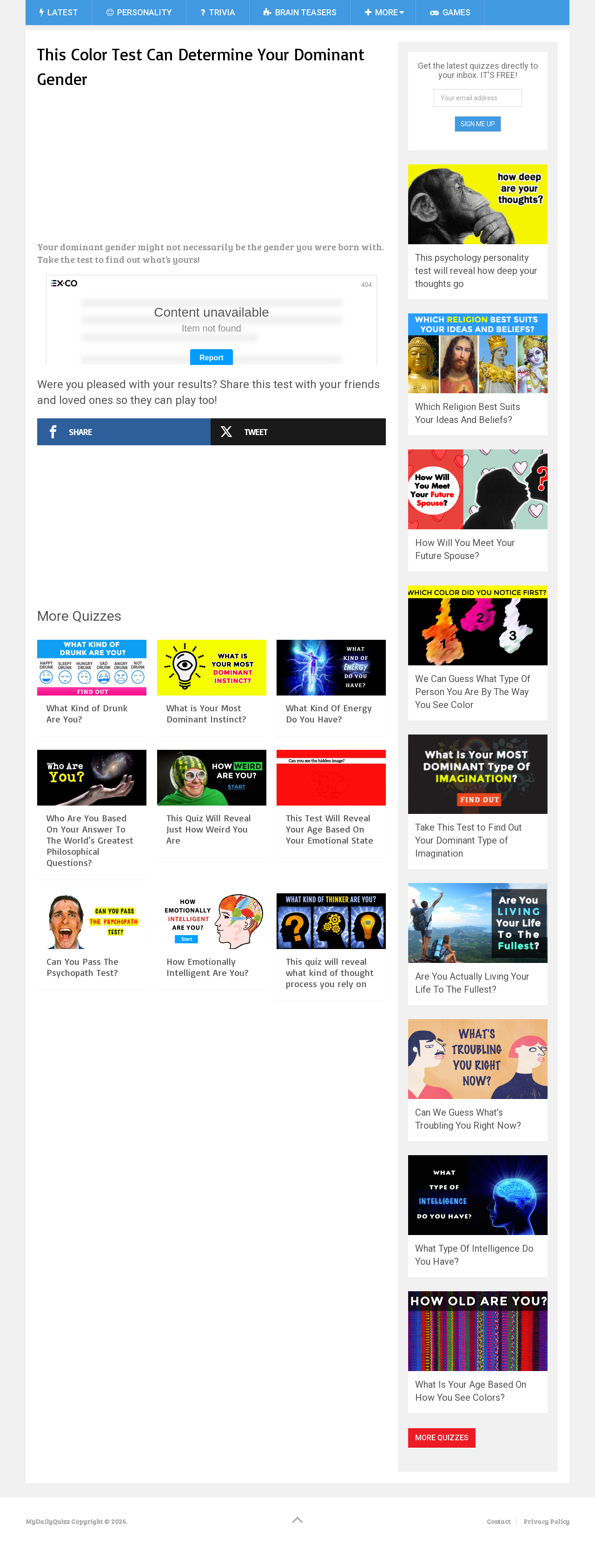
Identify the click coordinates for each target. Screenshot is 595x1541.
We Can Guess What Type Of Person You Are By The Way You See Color (472, 691)
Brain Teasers (300, 12)
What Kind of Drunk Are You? (87, 743)
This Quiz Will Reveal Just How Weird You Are (208, 859)
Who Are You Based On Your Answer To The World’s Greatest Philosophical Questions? (89, 870)
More (381, 12)
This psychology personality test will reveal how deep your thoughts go (476, 270)
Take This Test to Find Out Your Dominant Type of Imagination (468, 840)
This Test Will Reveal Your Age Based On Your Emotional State (329, 859)
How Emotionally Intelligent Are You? (207, 997)
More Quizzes (442, 1437)
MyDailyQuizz (48, 1521)
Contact (498, 1521)
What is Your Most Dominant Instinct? (206, 743)
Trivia (217, 12)
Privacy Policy (546, 1521)
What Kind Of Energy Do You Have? (329, 743)
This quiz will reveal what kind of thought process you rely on (330, 1003)
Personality (139, 12)
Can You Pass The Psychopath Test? (82, 997)
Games (450, 12)
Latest (59, 12)
